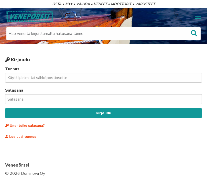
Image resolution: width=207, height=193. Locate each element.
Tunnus (103, 74)
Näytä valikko (198, 16)
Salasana (103, 96)
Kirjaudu (103, 112)
